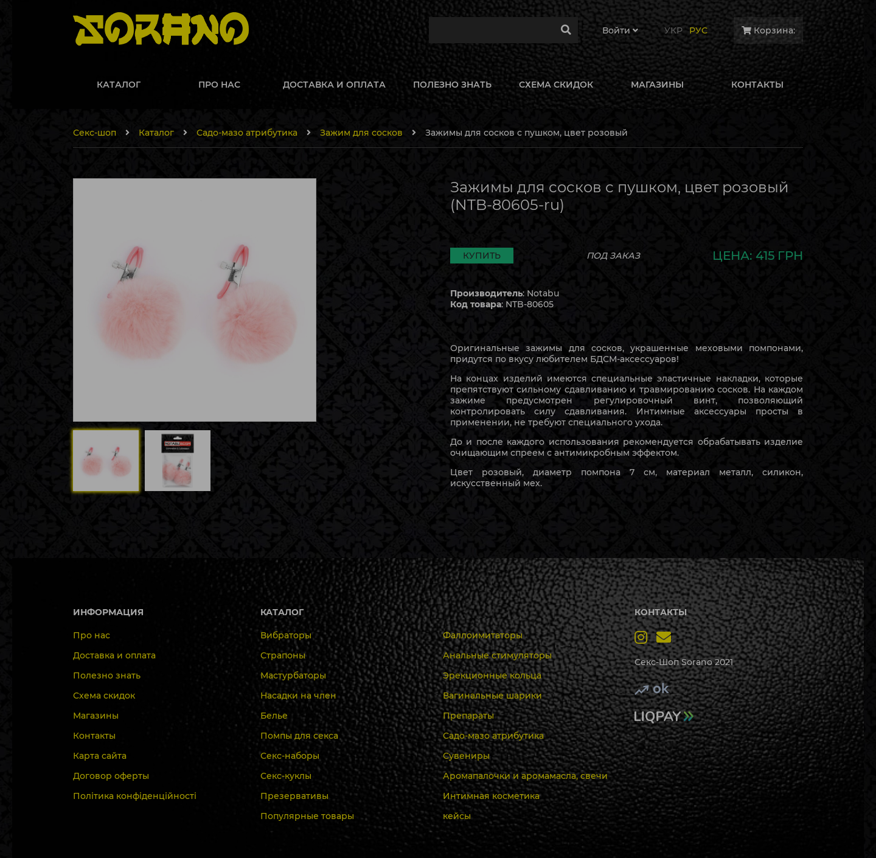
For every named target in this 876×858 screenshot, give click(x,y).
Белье (274, 715)
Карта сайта (100, 755)
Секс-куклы (285, 775)
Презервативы (294, 795)
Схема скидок (104, 695)
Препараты (468, 715)
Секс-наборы (289, 755)
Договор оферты (111, 775)
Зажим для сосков (361, 132)
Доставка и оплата (114, 655)
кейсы (457, 816)
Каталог (156, 132)
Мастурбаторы (293, 675)
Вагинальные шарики (492, 695)
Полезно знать (107, 675)
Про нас (91, 635)
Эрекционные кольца (492, 675)
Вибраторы (285, 635)
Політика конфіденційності (134, 795)
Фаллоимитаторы (483, 635)
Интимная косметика (491, 795)
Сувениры (466, 755)
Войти (620, 30)
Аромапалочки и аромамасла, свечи (525, 775)
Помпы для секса (299, 735)
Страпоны (282, 655)
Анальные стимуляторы (497, 655)
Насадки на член (298, 695)
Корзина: (768, 30)
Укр (673, 30)
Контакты (94, 735)
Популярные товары (307, 816)
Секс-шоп (94, 132)
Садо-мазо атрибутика (246, 132)
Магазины (96, 715)
